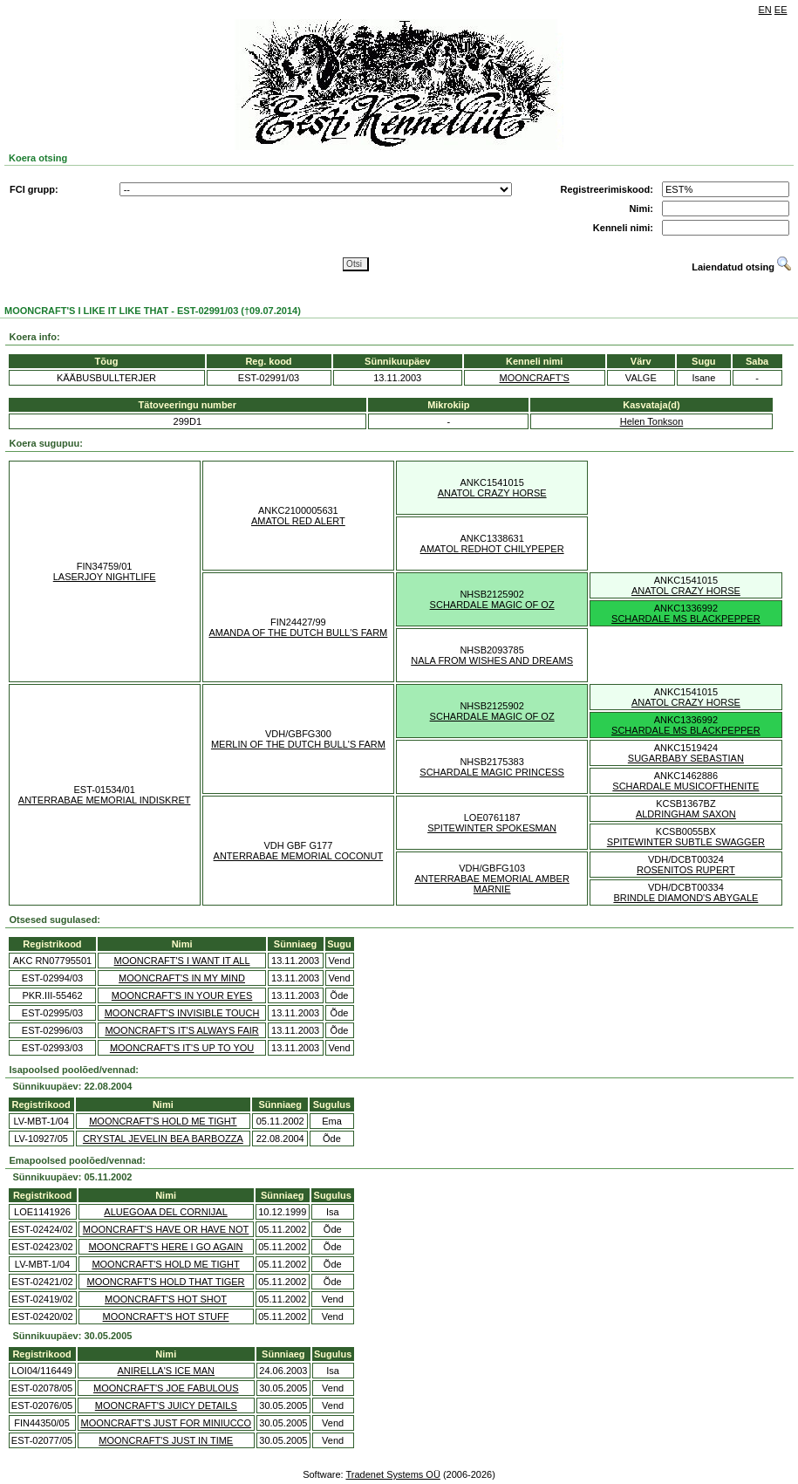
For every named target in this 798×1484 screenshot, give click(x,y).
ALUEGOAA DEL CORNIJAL (165, 1212)
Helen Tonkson (652, 421)
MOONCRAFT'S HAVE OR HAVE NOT (166, 1229)
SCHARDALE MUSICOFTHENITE (685, 786)
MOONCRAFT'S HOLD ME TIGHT (162, 1121)
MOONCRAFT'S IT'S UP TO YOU (182, 1048)
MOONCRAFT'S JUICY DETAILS (166, 1405)
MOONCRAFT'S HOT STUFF (166, 1316)
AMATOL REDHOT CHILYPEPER (492, 549)
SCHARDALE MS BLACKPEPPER (685, 618)
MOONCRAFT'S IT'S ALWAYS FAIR (181, 1030)
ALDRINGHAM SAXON (686, 814)
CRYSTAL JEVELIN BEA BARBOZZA (163, 1138)
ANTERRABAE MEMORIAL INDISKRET (104, 800)
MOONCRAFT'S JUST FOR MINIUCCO (165, 1423)
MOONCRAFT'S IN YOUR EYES (182, 995)
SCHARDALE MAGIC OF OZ (492, 604)
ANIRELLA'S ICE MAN (166, 1370)
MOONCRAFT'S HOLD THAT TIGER (166, 1281)
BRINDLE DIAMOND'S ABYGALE (685, 897)
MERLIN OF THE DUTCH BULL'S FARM (298, 744)
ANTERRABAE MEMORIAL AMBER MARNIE (491, 883)
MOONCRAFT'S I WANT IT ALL (182, 960)
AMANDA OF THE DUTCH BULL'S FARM (297, 632)
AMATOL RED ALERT (298, 521)
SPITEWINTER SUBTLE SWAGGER (686, 842)
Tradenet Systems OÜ (392, 1474)
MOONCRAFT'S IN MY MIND (182, 978)
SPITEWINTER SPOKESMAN (491, 828)
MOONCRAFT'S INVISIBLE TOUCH (182, 1013)
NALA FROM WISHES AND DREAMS (492, 660)
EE (781, 9)
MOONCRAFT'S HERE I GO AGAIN (166, 1246)
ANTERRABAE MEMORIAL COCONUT (299, 856)
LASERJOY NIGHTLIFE (104, 576)
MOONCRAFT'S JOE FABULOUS (166, 1388)
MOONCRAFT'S (535, 378)
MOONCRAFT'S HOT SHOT (166, 1299)
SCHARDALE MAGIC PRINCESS (491, 772)
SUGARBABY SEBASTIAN (686, 758)
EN (765, 9)
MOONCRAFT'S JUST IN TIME (166, 1440)
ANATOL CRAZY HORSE (492, 493)
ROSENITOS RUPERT (686, 870)
